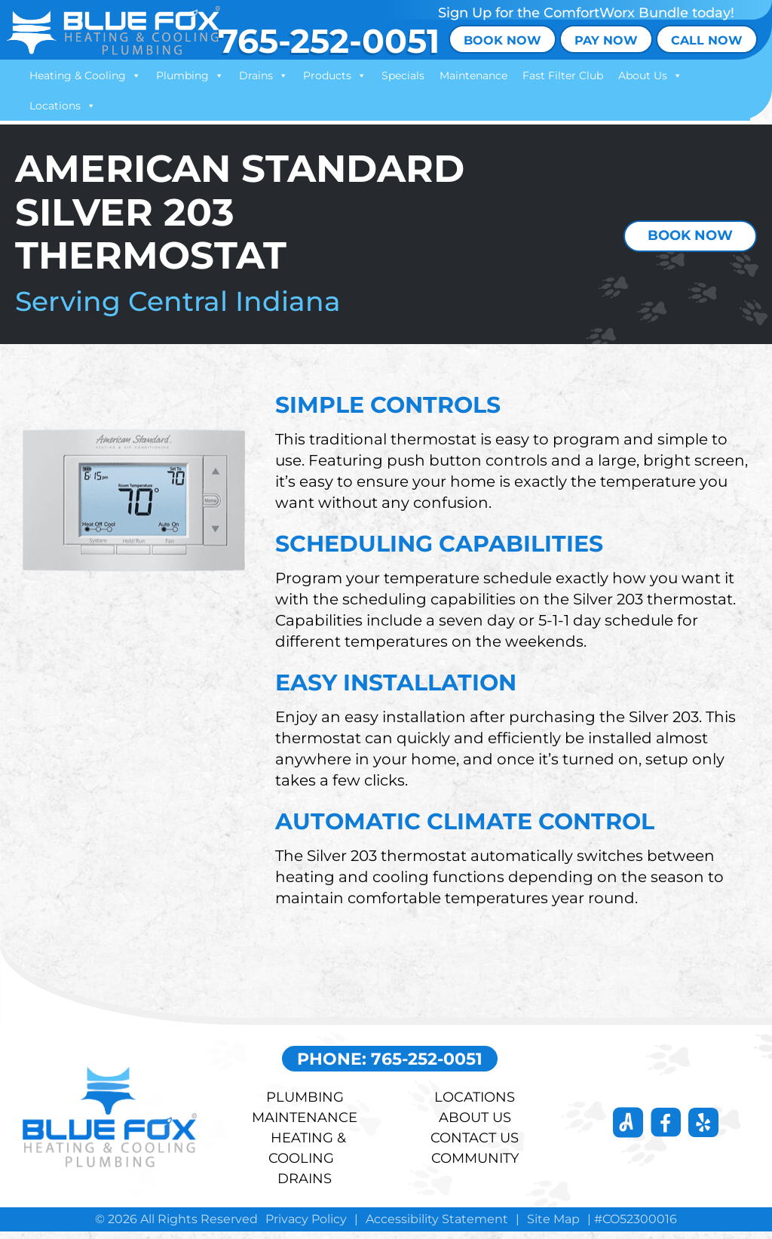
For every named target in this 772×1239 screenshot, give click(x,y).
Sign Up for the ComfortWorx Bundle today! (586, 13)
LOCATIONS (474, 1104)
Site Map (553, 1226)
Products (335, 75)
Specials (403, 75)
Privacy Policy (306, 1226)
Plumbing (191, 75)
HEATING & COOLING (307, 1155)
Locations (63, 106)
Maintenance (474, 75)
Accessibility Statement (437, 1226)
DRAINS (304, 1186)
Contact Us (474, 1145)
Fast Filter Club (563, 75)
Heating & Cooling (86, 75)
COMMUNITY (475, 1166)
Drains (264, 75)
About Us (651, 75)
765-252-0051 (326, 40)
